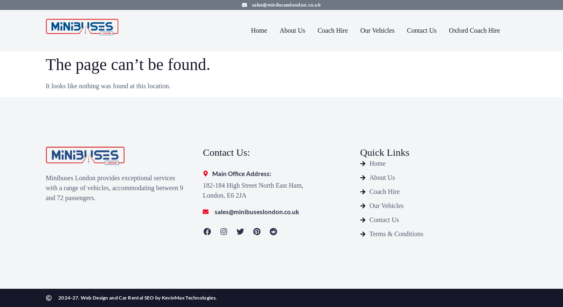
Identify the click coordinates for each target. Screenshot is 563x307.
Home (259, 30)
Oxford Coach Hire (474, 30)
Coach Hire (333, 30)
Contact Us (422, 30)
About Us (292, 30)
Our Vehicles (377, 30)
